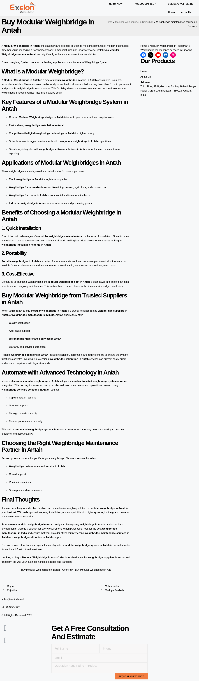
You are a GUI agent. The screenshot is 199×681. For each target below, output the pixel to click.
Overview (67, 569)
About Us (186, 12)
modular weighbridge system (55, 236)
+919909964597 (11, 607)
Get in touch (67, 557)
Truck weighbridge (20, 179)
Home (171, 12)
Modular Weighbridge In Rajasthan (134, 22)
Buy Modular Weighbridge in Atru (93, 569)
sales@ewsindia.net (13, 599)
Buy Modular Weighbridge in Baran (40, 569)
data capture (111, 149)
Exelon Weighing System (15, 62)
